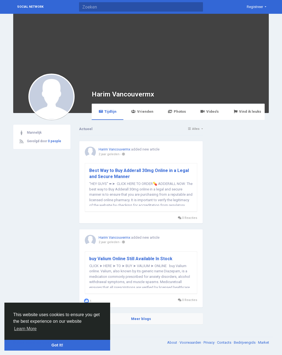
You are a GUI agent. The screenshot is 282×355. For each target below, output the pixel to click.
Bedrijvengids (245, 342)
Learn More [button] (25, 328)
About (172, 342)
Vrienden (142, 111)
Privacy (209, 342)
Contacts (224, 342)
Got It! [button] (57, 345)
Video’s (209, 111)
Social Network (30, 7)
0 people (54, 141)
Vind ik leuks (247, 111)
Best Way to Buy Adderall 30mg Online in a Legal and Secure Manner (139, 173)
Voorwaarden (191, 342)
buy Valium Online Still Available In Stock (130, 258)
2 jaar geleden (109, 154)
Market (263, 342)
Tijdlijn (107, 111)
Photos (177, 111)
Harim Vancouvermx (123, 94)
